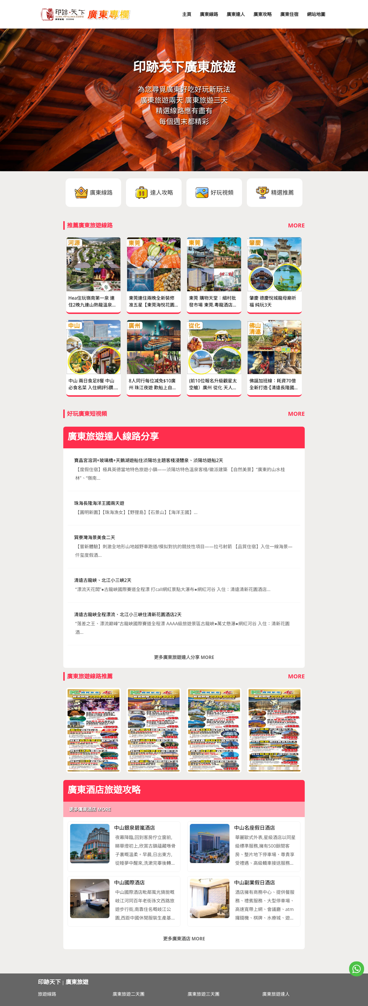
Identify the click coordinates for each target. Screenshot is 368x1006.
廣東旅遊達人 (276, 994)
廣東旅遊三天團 (203, 994)
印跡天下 (49, 982)
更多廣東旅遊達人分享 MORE (184, 657)
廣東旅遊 (77, 982)
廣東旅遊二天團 (129, 994)
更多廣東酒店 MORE (90, 809)
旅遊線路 (47, 994)
